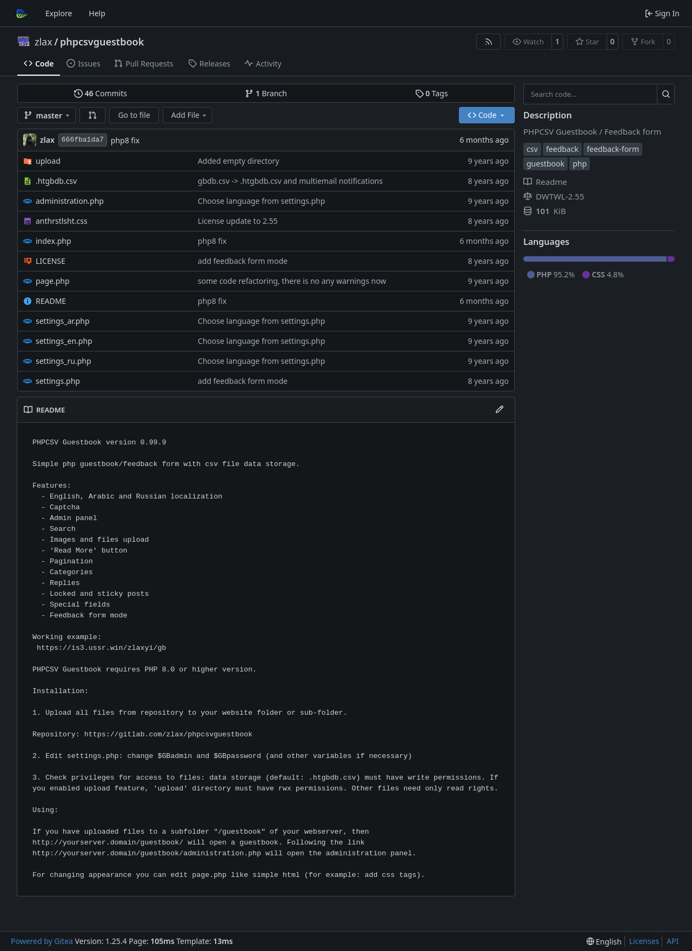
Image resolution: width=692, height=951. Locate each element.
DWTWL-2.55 (553, 196)
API (672, 941)
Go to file (134, 115)
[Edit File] (499, 410)
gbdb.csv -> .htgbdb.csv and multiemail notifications (290, 181)
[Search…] (666, 94)
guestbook (545, 163)
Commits (100, 93)
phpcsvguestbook (102, 41)
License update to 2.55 (238, 221)
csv (532, 149)
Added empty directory (239, 161)
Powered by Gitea (42, 941)
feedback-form (613, 149)
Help (97, 13)
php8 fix (125, 140)
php (580, 163)
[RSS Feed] (488, 42)
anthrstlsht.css (62, 221)
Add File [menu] (189, 115)
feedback (562, 149)
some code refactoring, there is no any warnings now (292, 281)
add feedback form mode (243, 261)
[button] (92, 115)
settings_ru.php (63, 361)
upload (48, 161)
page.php (53, 281)
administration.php (70, 201)
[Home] (20, 13)
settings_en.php (64, 341)
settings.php (58, 381)
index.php (53, 241)
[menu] (604, 941)
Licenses (644, 941)
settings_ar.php (63, 321)
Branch (266, 93)
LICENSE (50, 261)
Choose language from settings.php (261, 201)
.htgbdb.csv (56, 181)
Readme (545, 181)
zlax (43, 41)
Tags (431, 93)
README (51, 301)
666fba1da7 (83, 140)
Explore (58, 13)
